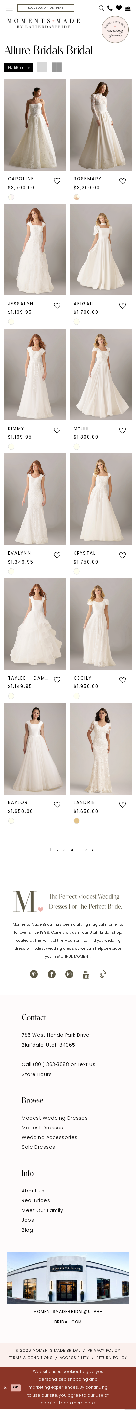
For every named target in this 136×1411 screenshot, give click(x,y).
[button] (9, 8)
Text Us (87, 1066)
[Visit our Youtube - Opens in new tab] (86, 976)
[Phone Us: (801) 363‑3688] (110, 8)
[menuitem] (9, 8)
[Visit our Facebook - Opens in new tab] (51, 976)
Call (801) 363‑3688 (46, 1066)
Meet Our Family (42, 1212)
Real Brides (36, 1202)
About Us (33, 1193)
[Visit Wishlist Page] (119, 9)
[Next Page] (98, 852)
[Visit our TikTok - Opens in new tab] (102, 976)
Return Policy (111, 1360)
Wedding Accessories (50, 1139)
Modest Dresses (42, 1129)
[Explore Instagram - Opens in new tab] (68, 1280)
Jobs (28, 1222)
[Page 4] (71, 852)
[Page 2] (54, 852)
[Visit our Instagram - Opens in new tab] (69, 976)
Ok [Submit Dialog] (19, 1390)
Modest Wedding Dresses (55, 1120)
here (90, 1405)
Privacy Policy (104, 1352)
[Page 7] (89, 852)
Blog (27, 1232)
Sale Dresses (38, 1149)
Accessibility (74, 1360)
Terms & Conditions (31, 1360)
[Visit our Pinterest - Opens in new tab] (34, 976)
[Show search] (101, 8)
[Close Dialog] (6, 1389)
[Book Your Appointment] (54, 8)
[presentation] (35, 127)
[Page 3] (62, 852)
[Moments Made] (43, 25)
